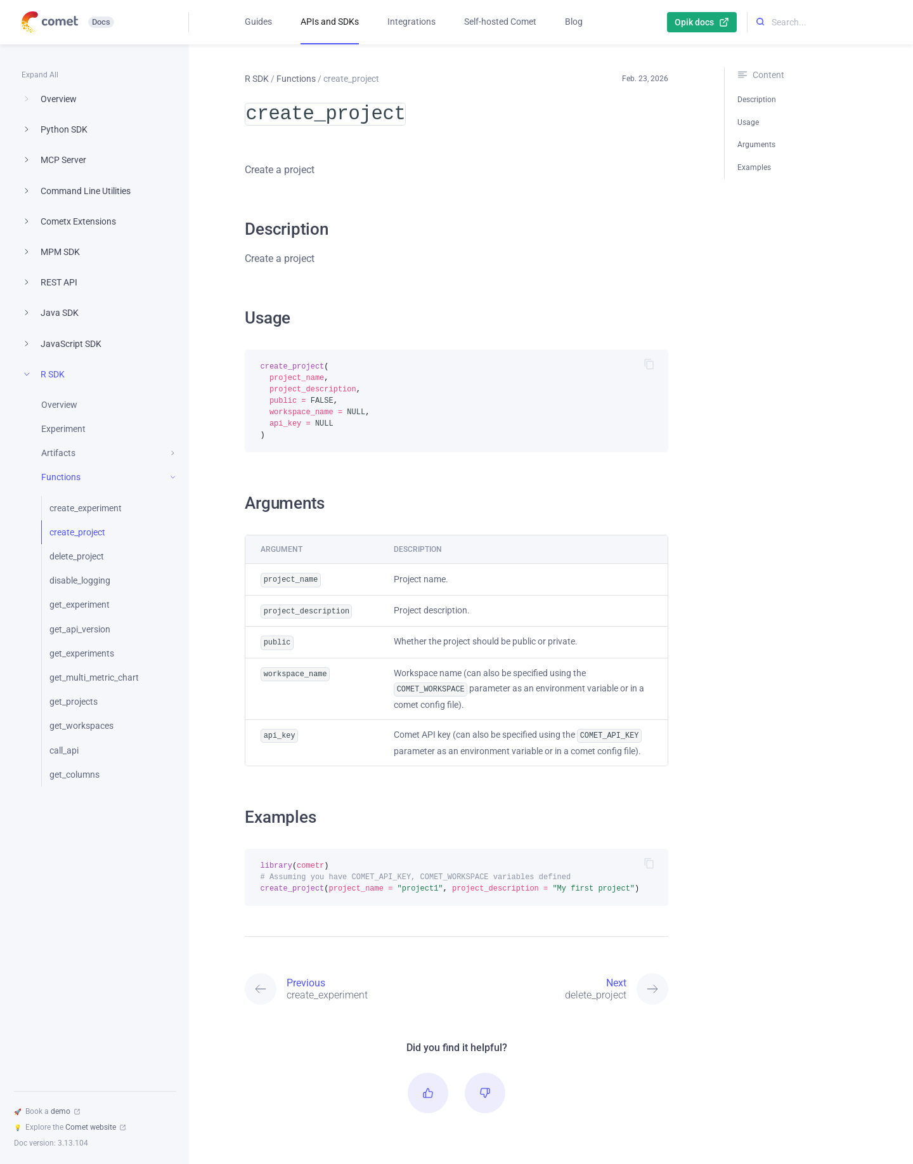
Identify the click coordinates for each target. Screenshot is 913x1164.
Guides (258, 21)
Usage (748, 122)
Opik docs (702, 22)
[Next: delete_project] (562, 980)
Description (756, 99)
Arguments (756, 144)
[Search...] (830, 22)
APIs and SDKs (330, 21)
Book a (47, 1111)
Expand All (40, 74)
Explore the (70, 1127)
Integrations (411, 21)
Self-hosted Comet (500, 21)
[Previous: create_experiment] (350, 980)
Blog (574, 21)
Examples (754, 167)
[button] (428, 1084)
